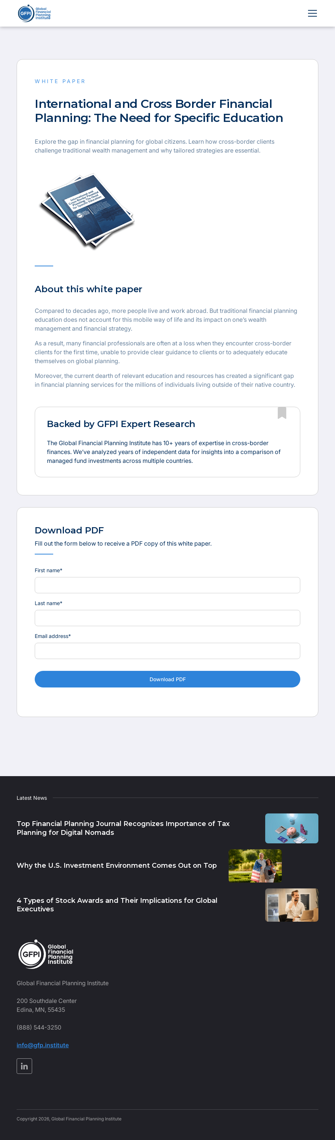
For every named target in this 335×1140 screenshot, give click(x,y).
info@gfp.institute (43, 1045)
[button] (311, 13)
